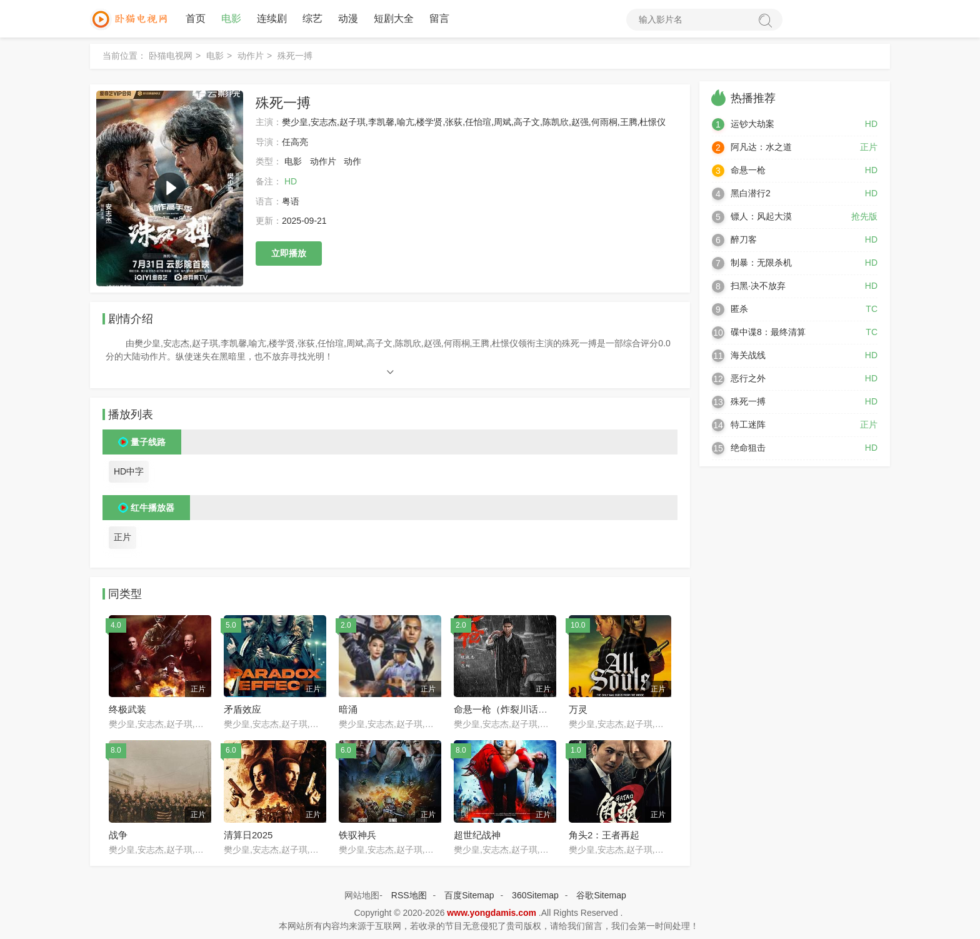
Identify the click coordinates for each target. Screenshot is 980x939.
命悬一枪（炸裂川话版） (505, 709)
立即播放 (288, 253)
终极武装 (127, 709)
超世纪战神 (477, 835)
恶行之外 (748, 378)
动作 (352, 161)
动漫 (348, 18)
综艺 (312, 18)
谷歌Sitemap (601, 895)
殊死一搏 (748, 401)
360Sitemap (535, 895)
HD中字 (129, 471)
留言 (439, 18)
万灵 (578, 709)
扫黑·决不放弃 (758, 286)
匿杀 (739, 309)
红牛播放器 (152, 508)
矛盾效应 (242, 709)
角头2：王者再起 (604, 835)
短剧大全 (394, 18)
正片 (122, 537)
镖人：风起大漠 (761, 216)
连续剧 (272, 18)
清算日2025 (248, 835)
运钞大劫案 (752, 124)
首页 (196, 18)
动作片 (251, 56)
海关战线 (748, 355)
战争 (118, 835)
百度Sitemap (469, 895)
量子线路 (148, 442)
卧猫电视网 (170, 56)
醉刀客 (744, 239)
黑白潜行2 (751, 193)
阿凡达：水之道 (761, 147)
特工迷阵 (748, 424)
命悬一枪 (748, 170)
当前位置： (124, 56)
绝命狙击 (748, 448)
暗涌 (348, 709)
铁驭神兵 (357, 835)
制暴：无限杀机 (761, 263)
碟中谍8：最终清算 (768, 332)
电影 (231, 18)
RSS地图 (409, 895)
